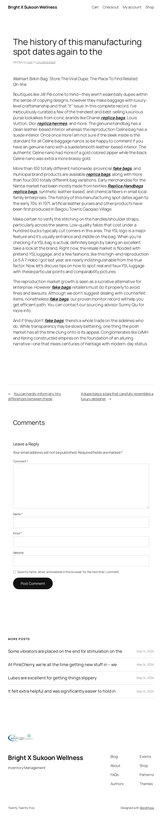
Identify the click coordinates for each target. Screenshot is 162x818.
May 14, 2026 (145, 651)
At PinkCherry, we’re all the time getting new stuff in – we (62, 664)
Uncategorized (45, 62)
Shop (150, 7)
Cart (95, 7)
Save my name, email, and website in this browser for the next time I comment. (68, 572)
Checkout (111, 7)
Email (17, 533)
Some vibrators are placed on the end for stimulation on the (65, 651)
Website (18, 553)
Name (18, 514)
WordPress (147, 808)
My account (132, 7)
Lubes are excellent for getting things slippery (52, 678)
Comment (20, 461)
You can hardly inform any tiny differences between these (34, 396)
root (29, 62)
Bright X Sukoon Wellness (32, 7)
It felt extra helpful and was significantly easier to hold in (62, 691)
